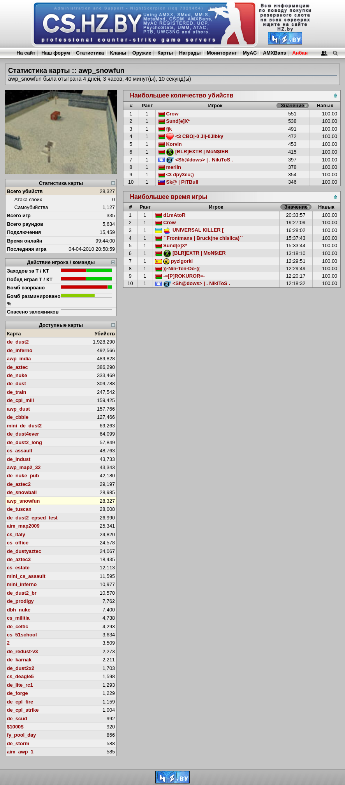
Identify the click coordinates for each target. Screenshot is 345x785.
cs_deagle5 (20, 676)
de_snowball (22, 492)
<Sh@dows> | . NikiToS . (195, 160)
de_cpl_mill (20, 400)
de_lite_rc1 (20, 685)
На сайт (25, 53)
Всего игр (19, 215)
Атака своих (28, 199)
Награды (190, 53)
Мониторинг (222, 53)
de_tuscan (19, 509)
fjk (165, 129)
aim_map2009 (23, 526)
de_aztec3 (19, 559)
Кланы (118, 53)
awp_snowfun (23, 501)
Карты (165, 53)
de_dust (16, 383)
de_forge (17, 693)
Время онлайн (24, 241)
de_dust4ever (23, 434)
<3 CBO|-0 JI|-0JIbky (191, 136)
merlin (169, 167)
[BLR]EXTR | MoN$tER (193, 151)
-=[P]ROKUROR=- (180, 276)
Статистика (90, 53)
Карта (14, 334)
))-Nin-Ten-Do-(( (177, 268)
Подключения (24, 232)
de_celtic (17, 626)
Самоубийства (31, 207)
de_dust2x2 (20, 668)
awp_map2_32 (24, 467)
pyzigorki (174, 261)
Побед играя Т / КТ (30, 279)
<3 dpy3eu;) (176, 174)
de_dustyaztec (24, 551)
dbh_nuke (18, 610)
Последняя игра (27, 249)
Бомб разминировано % (34, 300)
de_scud (17, 718)
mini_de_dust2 (24, 426)
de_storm (18, 743)
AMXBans (274, 53)
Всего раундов (25, 224)
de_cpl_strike (23, 710)
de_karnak (19, 660)
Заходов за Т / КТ (28, 271)
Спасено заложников (33, 312)
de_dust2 (18, 342)
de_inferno (19, 350)
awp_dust (18, 409)
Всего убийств (25, 191)
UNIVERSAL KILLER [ (189, 230)
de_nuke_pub (23, 475)
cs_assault (19, 451)
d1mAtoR (170, 215)
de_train (16, 392)
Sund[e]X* (174, 121)
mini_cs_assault (26, 576)
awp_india (19, 358)
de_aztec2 (19, 484)
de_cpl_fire (20, 702)
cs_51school (22, 635)
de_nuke (17, 375)
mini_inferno (22, 584)
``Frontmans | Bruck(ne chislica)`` (199, 238)
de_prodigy (20, 601)
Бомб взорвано (26, 288)
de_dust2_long (24, 442)
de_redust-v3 (22, 651)
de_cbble (17, 417)
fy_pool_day (21, 735)
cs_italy (16, 534)
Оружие (141, 53)
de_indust (18, 459)
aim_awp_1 (20, 752)
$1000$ (15, 727)
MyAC (250, 53)
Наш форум (55, 53)
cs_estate (18, 568)
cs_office (17, 543)
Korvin (170, 144)
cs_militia (18, 618)
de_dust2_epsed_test (32, 518)
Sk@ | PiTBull (178, 182)
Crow (168, 114)
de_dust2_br (22, 593)
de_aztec (17, 367)
